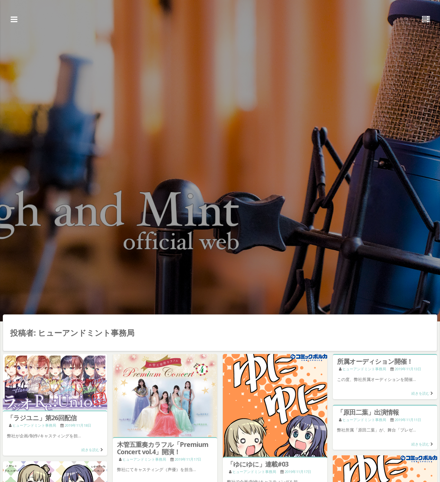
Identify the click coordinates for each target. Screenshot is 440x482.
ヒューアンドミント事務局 (34, 425)
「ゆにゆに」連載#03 (257, 464)
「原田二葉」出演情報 (368, 412)
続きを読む (90, 449)
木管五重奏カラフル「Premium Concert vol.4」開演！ (162, 448)
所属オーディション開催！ (375, 361)
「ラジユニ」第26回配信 (42, 417)
